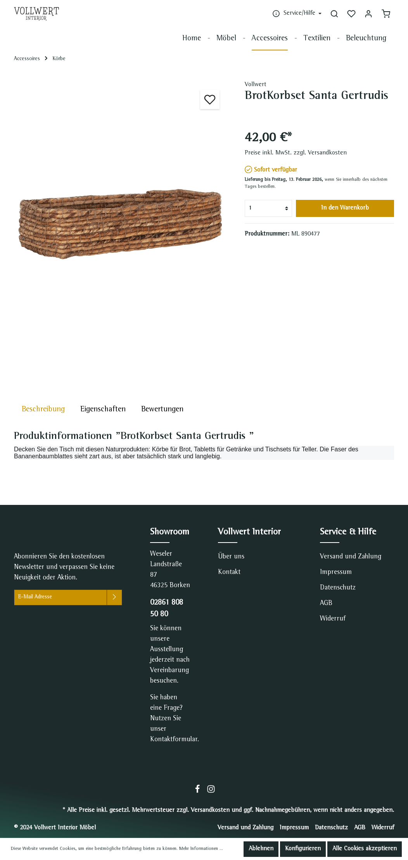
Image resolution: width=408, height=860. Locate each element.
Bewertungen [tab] (162, 410)
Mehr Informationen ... (201, 849)
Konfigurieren (303, 849)
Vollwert (255, 85)
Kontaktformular (173, 739)
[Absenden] (114, 597)
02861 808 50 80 (166, 609)
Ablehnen (261, 849)
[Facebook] (198, 792)
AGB (326, 603)
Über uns (231, 556)
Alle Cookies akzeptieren (364, 849)
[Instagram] (211, 792)
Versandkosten (210, 811)
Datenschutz (338, 587)
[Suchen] (334, 13)
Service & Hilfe (348, 532)
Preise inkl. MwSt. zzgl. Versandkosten (296, 153)
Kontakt (229, 572)
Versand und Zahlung (350, 556)
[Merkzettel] (351, 13)
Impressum (336, 572)
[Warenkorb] (386, 13)
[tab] (43, 410)
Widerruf (333, 619)
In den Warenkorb (345, 208)
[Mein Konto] (368, 13)
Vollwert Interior (249, 532)
